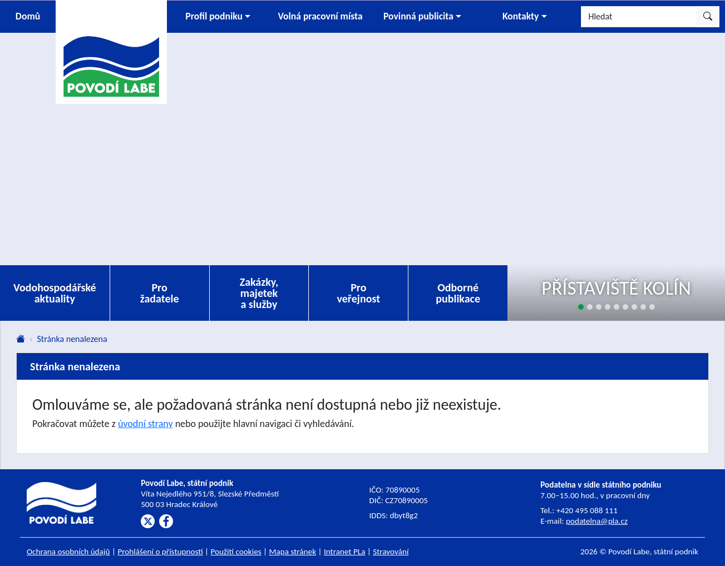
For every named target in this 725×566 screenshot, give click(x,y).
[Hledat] (639, 16)
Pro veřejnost (359, 293)
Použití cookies (236, 552)
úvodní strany (145, 424)
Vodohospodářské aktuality (54, 293)
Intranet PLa (345, 552)
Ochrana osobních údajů (68, 552)
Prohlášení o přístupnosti (160, 552)
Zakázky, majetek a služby (259, 293)
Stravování (390, 552)
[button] (218, 17)
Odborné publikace (458, 293)
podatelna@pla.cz (597, 521)
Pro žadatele (159, 293)
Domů (28, 16)
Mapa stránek (293, 552)
